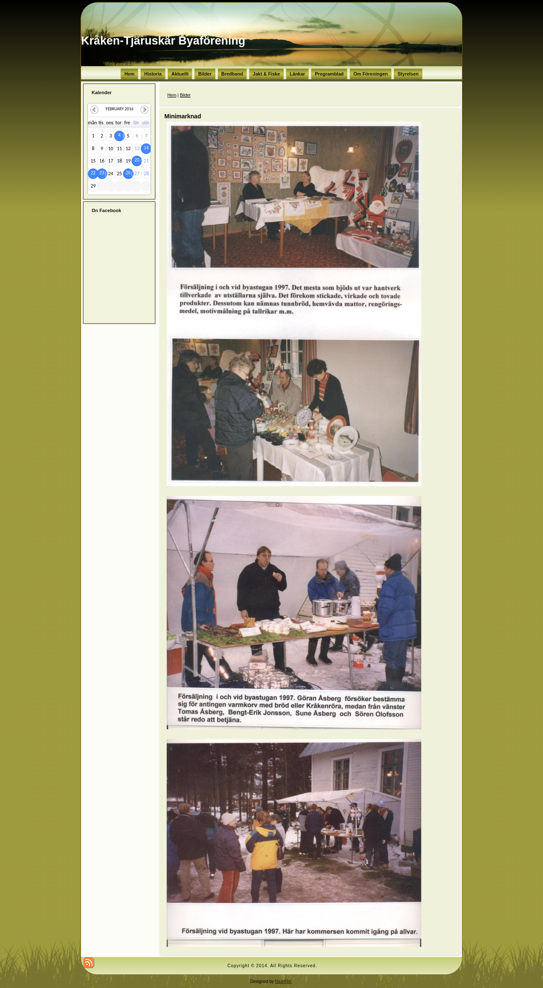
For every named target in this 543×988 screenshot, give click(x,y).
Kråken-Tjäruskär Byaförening (163, 40)
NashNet (283, 981)
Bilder (204, 73)
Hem (129, 73)
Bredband (232, 73)
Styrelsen (408, 73)
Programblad (329, 73)
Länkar (297, 73)
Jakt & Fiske (266, 73)
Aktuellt (179, 73)
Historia (153, 73)
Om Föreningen (370, 73)
